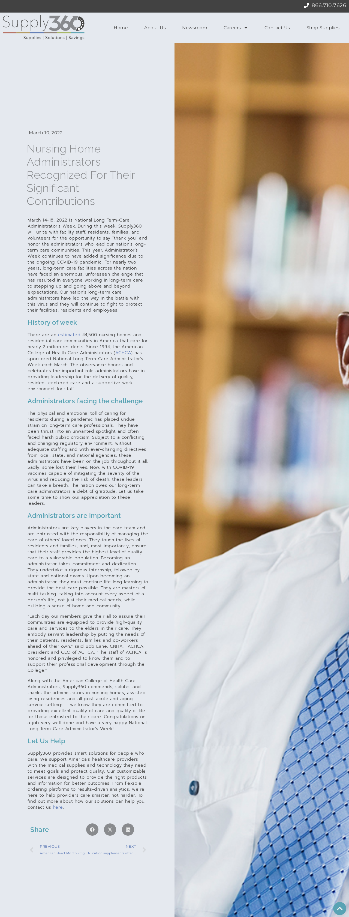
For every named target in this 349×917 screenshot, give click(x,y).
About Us (155, 27)
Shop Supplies (323, 27)
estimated (69, 317)
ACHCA (123, 335)
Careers (236, 27)
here (58, 789)
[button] (92, 812)
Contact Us (277, 27)
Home (121, 27)
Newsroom (194, 27)
